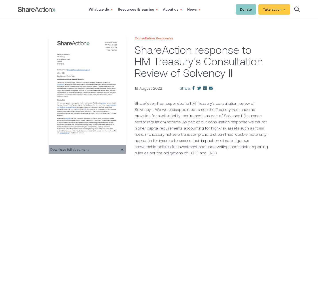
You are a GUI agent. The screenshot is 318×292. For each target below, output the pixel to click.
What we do (101, 9)
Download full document (87, 149)
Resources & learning (138, 9)
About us (172, 9)
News (193, 9)
